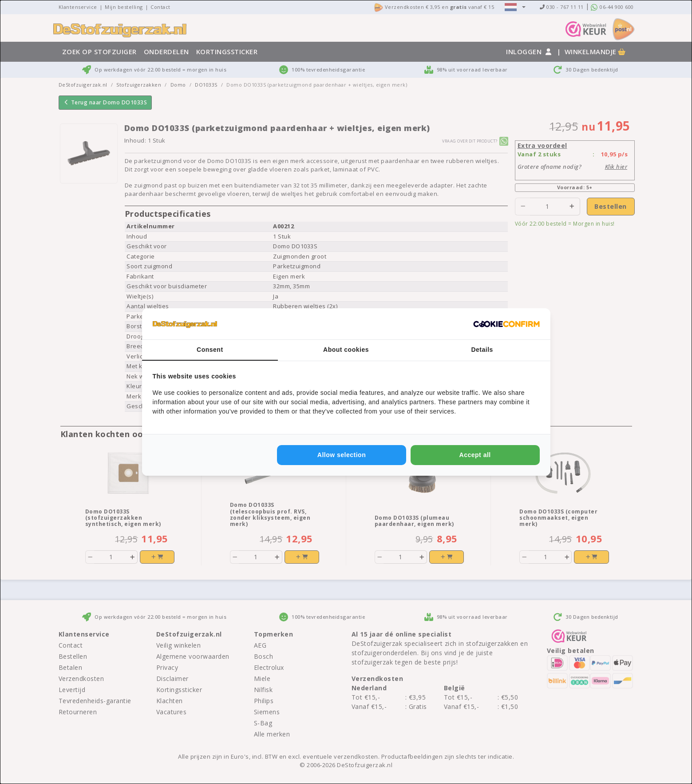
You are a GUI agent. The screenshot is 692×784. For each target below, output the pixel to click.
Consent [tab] (210, 349)
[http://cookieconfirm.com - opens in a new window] (506, 324)
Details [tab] (482, 349)
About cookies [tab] (346, 349)
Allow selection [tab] (341, 454)
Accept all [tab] (475, 454)
